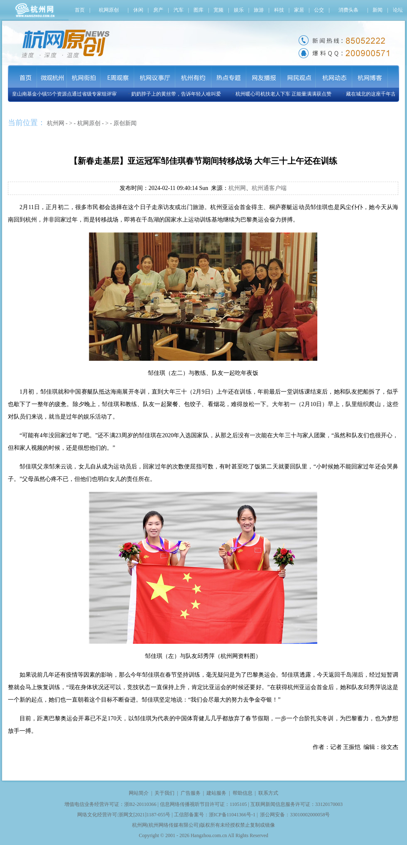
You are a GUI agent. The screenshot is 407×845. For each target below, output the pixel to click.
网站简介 (139, 793)
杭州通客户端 (269, 188)
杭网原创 (89, 123)
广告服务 (191, 793)
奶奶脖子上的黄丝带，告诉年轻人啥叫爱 (177, 94)
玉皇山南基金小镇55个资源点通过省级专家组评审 (63, 94)
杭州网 (55, 123)
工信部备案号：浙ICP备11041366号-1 (214, 815)
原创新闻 (125, 123)
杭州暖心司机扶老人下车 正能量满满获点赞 (285, 94)
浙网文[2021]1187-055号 (144, 815)
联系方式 (268, 793)
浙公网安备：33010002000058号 (295, 815)
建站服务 (216, 793)
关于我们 (164, 793)
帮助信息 (243, 793)
